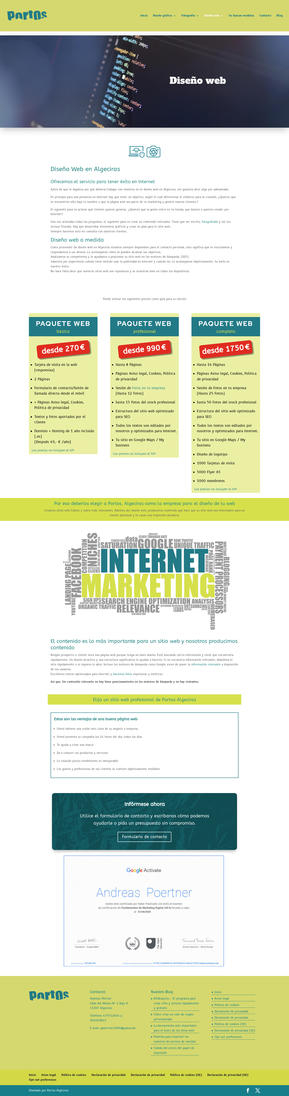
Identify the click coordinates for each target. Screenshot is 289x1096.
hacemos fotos (122, 674)
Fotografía (188, 15)
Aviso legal (222, 999)
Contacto (265, 15)
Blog (280, 15)
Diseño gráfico (162, 15)
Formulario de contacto (144, 837)
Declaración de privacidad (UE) (235, 1030)
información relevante (206, 664)
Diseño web (211, 15)
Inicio (144, 15)
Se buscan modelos (241, 15)
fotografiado (210, 222)
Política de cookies (227, 1005)
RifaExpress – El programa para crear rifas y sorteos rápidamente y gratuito (176, 1003)
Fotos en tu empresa (148, 388)
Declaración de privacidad (231, 1011)
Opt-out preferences (228, 1037)
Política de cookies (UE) (230, 1024)
